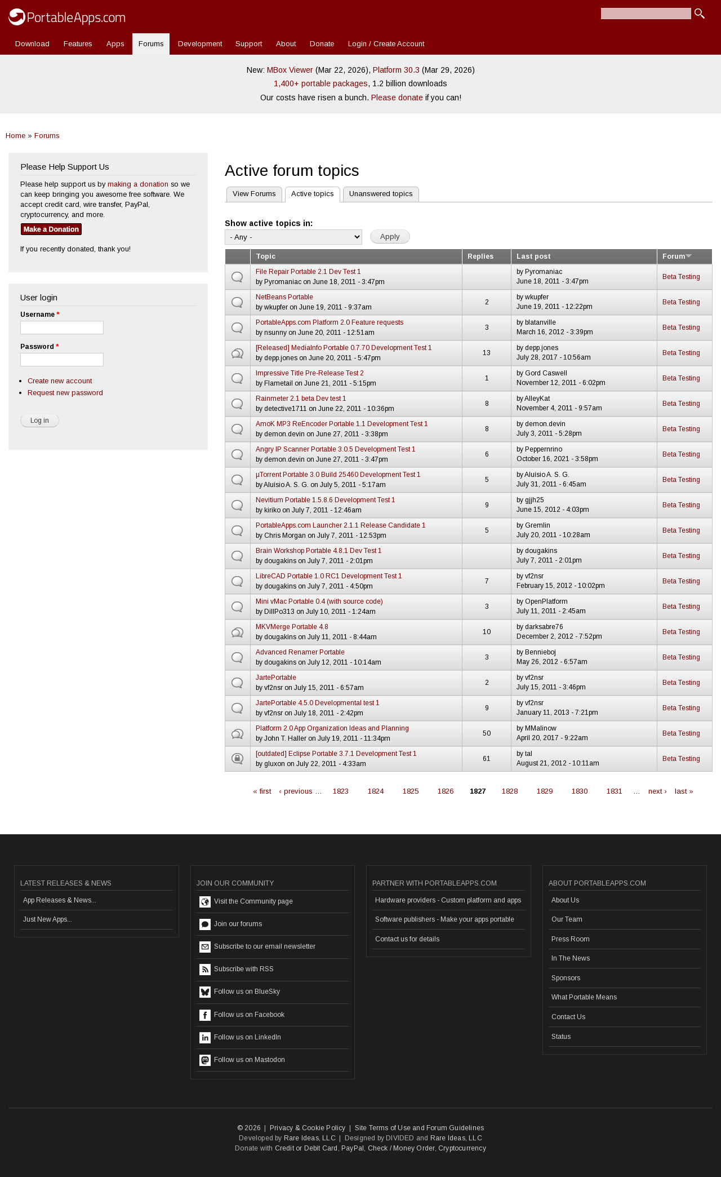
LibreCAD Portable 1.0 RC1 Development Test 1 (329, 576)
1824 (376, 791)
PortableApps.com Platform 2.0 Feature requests (329, 322)
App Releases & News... (59, 900)
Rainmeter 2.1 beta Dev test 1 (301, 398)
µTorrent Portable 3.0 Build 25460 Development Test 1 (338, 475)
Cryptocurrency (462, 1148)
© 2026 (249, 1128)
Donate (322, 43)
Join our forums (230, 924)
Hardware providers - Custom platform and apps (448, 900)
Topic (265, 256)
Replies (480, 256)
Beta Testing (681, 277)
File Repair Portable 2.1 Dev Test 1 (308, 272)
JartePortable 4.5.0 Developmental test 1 (318, 703)
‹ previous (296, 791)
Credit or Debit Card (306, 1148)
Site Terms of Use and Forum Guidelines (419, 1128)
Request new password (65, 392)
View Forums (254, 193)
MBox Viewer (290, 69)
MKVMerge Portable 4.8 (292, 627)
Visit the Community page (246, 902)
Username (39, 314)
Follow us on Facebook (241, 1015)
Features (78, 43)
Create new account (60, 381)
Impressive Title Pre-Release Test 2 (310, 373)
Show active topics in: (269, 223)
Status (561, 1037)
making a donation (138, 184)
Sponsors (565, 978)
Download (32, 43)
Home (15, 135)
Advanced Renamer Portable (300, 652)
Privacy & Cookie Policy (308, 1128)
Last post (534, 256)
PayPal (352, 1148)
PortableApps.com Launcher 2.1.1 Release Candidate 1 (341, 525)
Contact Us (568, 1017)
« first (262, 791)
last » (684, 791)
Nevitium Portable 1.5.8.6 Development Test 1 (325, 500)
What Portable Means (584, 997)
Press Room (570, 939)
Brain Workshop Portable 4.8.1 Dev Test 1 (319, 551)
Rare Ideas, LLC (310, 1138)
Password (39, 347)
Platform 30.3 (396, 69)
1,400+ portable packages (321, 83)
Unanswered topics (381, 193)
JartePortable (276, 678)
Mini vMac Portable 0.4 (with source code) (319, 601)
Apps (115, 43)
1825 (411, 791)
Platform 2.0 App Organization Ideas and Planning (332, 728)
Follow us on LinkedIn (240, 1037)
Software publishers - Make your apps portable (444, 919)
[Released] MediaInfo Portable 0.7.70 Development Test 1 (344, 348)
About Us (565, 900)
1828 (510, 791)
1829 (545, 791)
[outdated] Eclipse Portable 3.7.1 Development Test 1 (336, 754)
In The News (570, 958)
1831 (614, 791)
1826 (445, 791)
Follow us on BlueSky (239, 992)
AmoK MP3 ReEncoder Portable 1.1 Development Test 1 (342, 424)
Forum (677, 256)
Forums (151, 43)
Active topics (309, 192)
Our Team (566, 919)
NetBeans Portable (284, 297)
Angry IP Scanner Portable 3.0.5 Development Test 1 (336, 449)
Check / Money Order (401, 1148)
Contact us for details (407, 939)
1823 (341, 791)
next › (657, 791)
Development (200, 43)
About (286, 43)
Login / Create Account (386, 43)
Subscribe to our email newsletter (257, 947)
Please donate (397, 97)
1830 (580, 791)
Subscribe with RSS (236, 969)
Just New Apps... (47, 919)
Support (248, 43)
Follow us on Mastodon (242, 1060)
